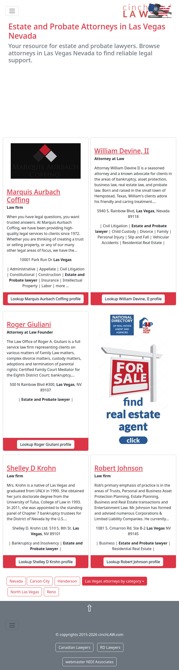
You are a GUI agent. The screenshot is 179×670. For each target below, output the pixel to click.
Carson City (40, 581)
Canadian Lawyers (74, 647)
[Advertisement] (89, 100)
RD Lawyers (110, 647)
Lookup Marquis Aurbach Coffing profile (46, 298)
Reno (51, 591)
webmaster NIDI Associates (89, 661)
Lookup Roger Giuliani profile (45, 444)
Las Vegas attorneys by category (113, 581)
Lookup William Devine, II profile (133, 298)
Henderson (67, 581)
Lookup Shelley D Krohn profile (45, 561)
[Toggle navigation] (12, 11)
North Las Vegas (24, 591)
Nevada (16, 581)
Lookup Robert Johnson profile (133, 561)
